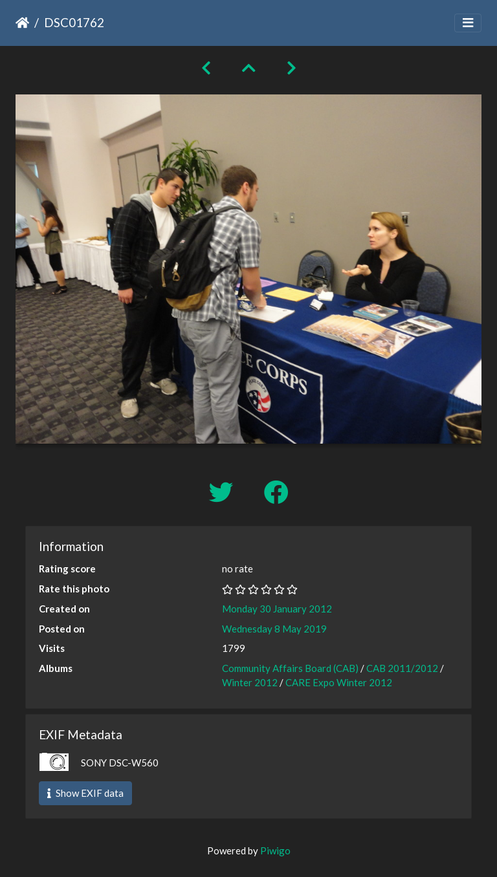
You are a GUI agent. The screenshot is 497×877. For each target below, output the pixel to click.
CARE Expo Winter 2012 (338, 682)
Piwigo (275, 850)
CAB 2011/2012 (402, 668)
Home (22, 23)
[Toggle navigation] (467, 23)
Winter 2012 (250, 682)
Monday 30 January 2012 (277, 608)
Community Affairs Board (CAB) (290, 668)
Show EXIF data (85, 793)
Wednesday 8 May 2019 (274, 628)
